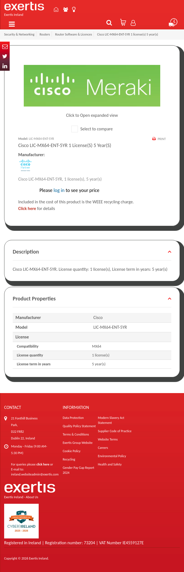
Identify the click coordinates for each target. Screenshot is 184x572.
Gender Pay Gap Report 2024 (78, 470)
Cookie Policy (71, 451)
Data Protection (73, 418)
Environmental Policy (112, 456)
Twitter (5, 56)
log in (59, 190)
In (5, 66)
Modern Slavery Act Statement (111, 420)
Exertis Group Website (78, 443)
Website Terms (108, 439)
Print (162, 139)
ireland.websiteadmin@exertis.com (35, 474)
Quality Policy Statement (79, 426)
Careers (103, 448)
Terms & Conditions (76, 434)
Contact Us (56, 9)
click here (42, 464)
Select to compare (92, 128)
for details (36, 208)
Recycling (69, 459)
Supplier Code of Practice (115, 431)
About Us (65, 9)
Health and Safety (110, 464)
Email (5, 46)
